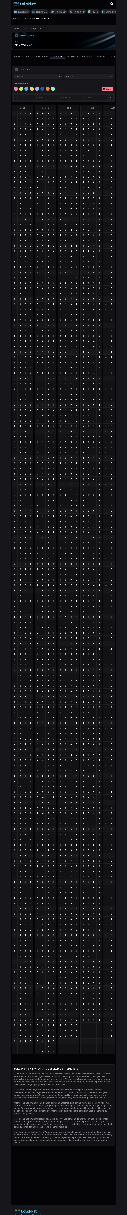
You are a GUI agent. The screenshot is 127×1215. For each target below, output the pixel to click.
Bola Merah (87, 56)
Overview (17, 56)
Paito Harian (42, 56)
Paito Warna (58, 57)
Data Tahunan (115, 56)
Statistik (101, 56)
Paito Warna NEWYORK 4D (27, 1074)
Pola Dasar (72, 56)
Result (29, 56)
